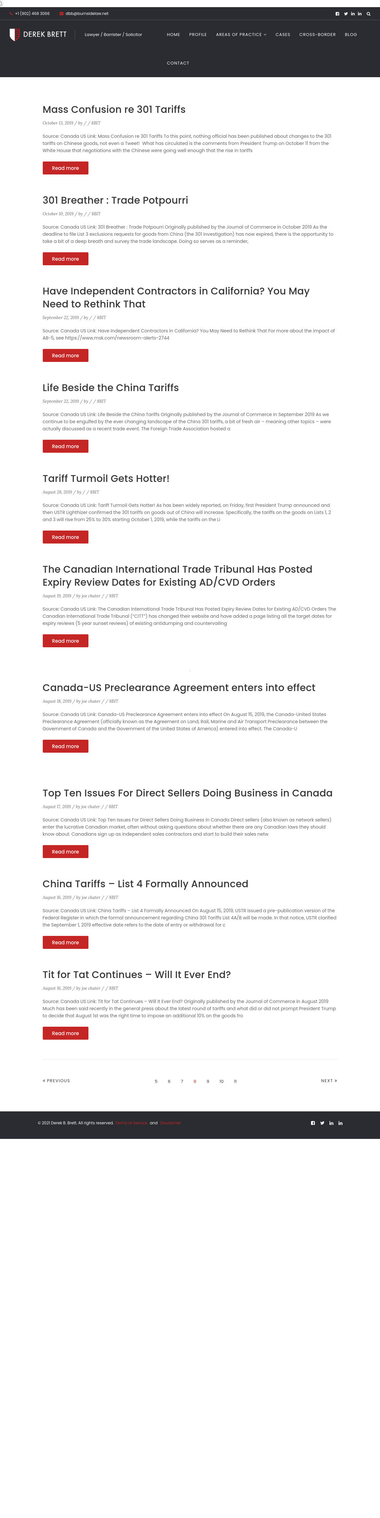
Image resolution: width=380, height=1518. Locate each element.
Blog (351, 34)
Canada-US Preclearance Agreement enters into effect (179, 688)
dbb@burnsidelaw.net (84, 13)
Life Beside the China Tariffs (111, 388)
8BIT (95, 123)
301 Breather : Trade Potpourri (116, 200)
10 (222, 1081)
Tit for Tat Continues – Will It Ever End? (137, 975)
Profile (198, 34)
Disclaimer (170, 1123)
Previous (58, 1081)
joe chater (91, 596)
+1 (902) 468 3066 (32, 13)
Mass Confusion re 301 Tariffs (114, 109)
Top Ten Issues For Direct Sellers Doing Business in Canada (188, 793)
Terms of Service (131, 1123)
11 (235, 1081)
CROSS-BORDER (317, 34)
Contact (178, 63)
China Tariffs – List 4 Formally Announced (146, 884)
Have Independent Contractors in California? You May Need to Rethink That (176, 297)
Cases (283, 34)
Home (173, 34)
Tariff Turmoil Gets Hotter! (106, 478)
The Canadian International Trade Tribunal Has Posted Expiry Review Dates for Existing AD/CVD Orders (178, 576)
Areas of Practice (239, 34)
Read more (65, 168)
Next (327, 1081)
